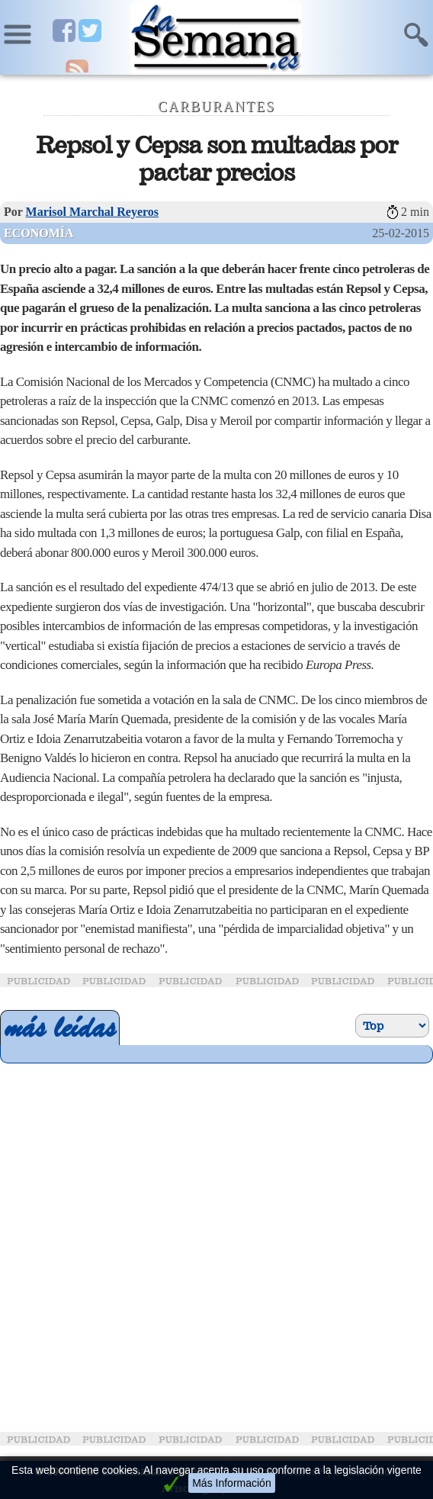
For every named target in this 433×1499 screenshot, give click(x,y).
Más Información (231, 1483)
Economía (39, 233)
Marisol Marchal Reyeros (92, 211)
